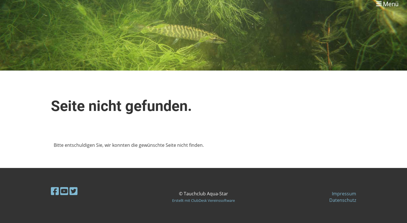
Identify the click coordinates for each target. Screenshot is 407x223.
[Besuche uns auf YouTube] (64, 191)
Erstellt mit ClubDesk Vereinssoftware (203, 200)
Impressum (344, 194)
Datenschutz (342, 200)
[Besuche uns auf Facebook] (55, 191)
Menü (387, 4)
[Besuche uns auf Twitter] (73, 191)
